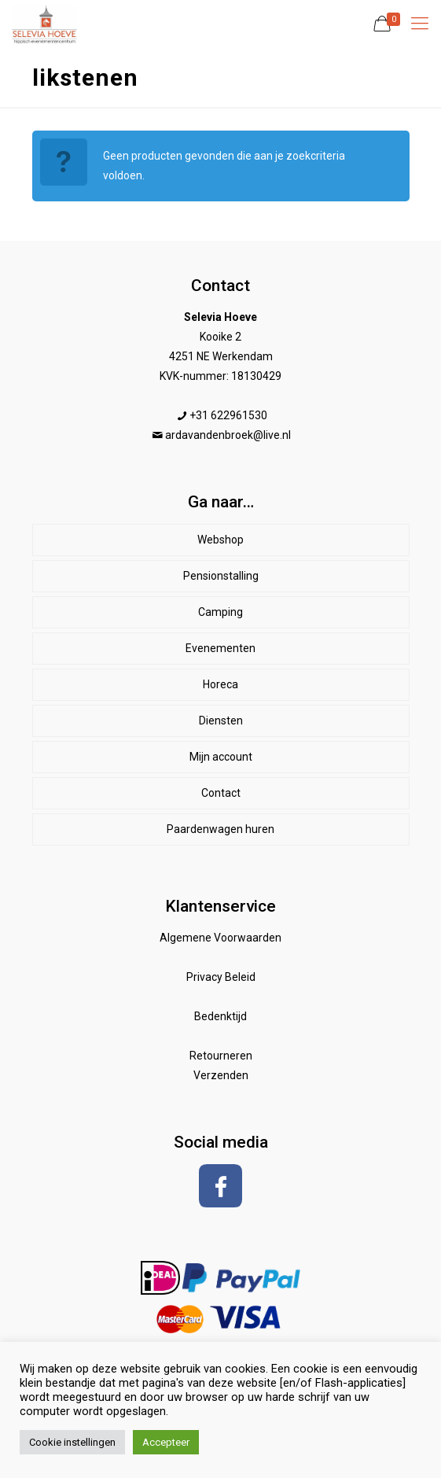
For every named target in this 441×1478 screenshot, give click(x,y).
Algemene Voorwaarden (220, 937)
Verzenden (220, 1075)
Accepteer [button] (165, 1442)
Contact (221, 793)
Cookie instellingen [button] (72, 1442)
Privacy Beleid (220, 977)
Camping (220, 612)
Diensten (221, 720)
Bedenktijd (220, 1016)
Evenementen (220, 648)
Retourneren (220, 1055)
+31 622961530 (228, 415)
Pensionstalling (221, 575)
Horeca (220, 684)
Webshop (220, 539)
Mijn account (220, 756)
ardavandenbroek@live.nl (228, 435)
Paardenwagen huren (220, 829)
